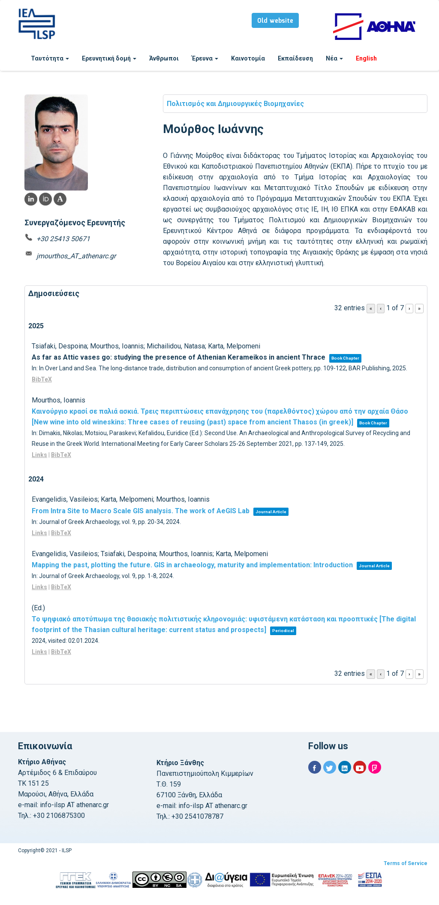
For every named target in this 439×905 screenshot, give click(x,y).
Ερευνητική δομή (109, 58)
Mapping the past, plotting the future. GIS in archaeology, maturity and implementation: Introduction (192, 565)
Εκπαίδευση (295, 58)
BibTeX (42, 379)
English (366, 58)
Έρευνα (205, 58)
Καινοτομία (248, 58)
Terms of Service (405, 863)
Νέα (334, 58)
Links (39, 454)
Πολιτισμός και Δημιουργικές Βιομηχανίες (235, 104)
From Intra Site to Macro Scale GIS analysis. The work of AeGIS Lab (141, 511)
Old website (275, 21)
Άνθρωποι (164, 58)
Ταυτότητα (50, 58)
